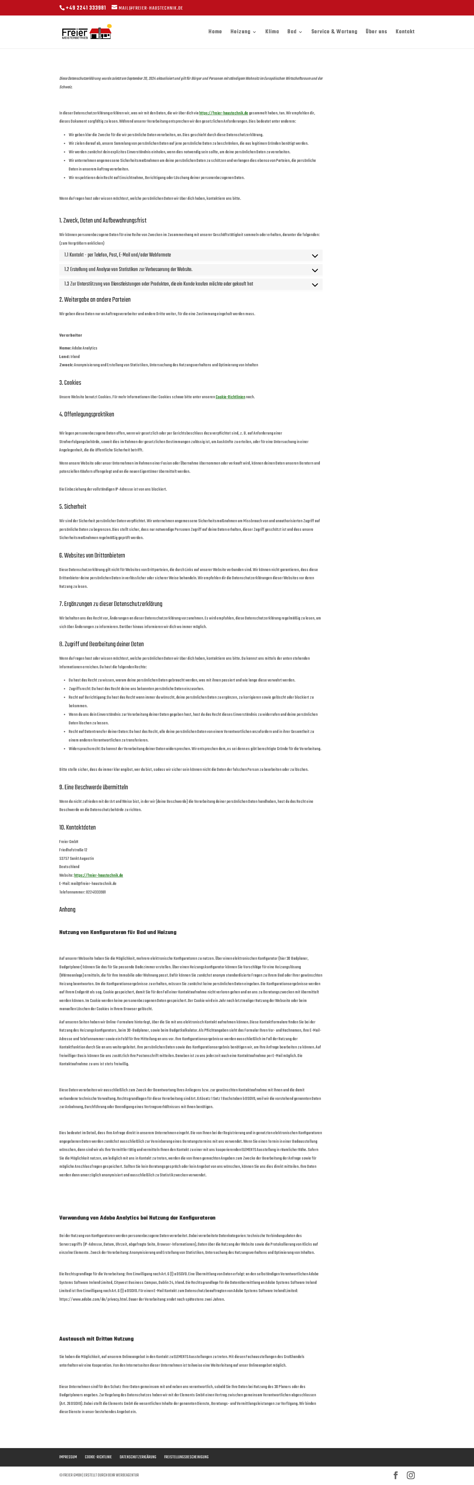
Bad (292, 33)
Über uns (376, 33)
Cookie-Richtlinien (230, 397)
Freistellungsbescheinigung (186, 1457)
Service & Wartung (334, 33)
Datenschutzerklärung (138, 1457)
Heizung (240, 33)
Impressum (68, 1457)
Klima (272, 33)
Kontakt (405, 33)
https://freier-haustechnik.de (223, 113)
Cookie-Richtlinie (98, 1457)
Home (215, 33)
